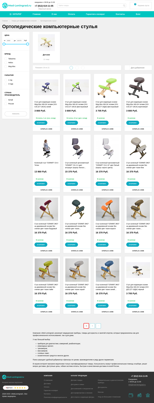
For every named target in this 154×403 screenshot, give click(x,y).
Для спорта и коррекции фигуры (82, 397)
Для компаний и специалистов (82, 389)
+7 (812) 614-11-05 (44, 6)
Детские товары (76, 380)
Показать (15, 114)
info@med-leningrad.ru (137, 385)
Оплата (71, 14)
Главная (37, 14)
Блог (138, 14)
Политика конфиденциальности (55, 397)
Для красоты (102, 387)
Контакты (120, 14)
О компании (48, 380)
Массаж (101, 392)
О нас (54, 14)
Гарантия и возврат (95, 14)
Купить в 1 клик (46, 129)
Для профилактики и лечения (81, 393)
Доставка (47, 383)
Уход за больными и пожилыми (109, 397)
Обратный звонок (44, 9)
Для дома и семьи (77, 384)
